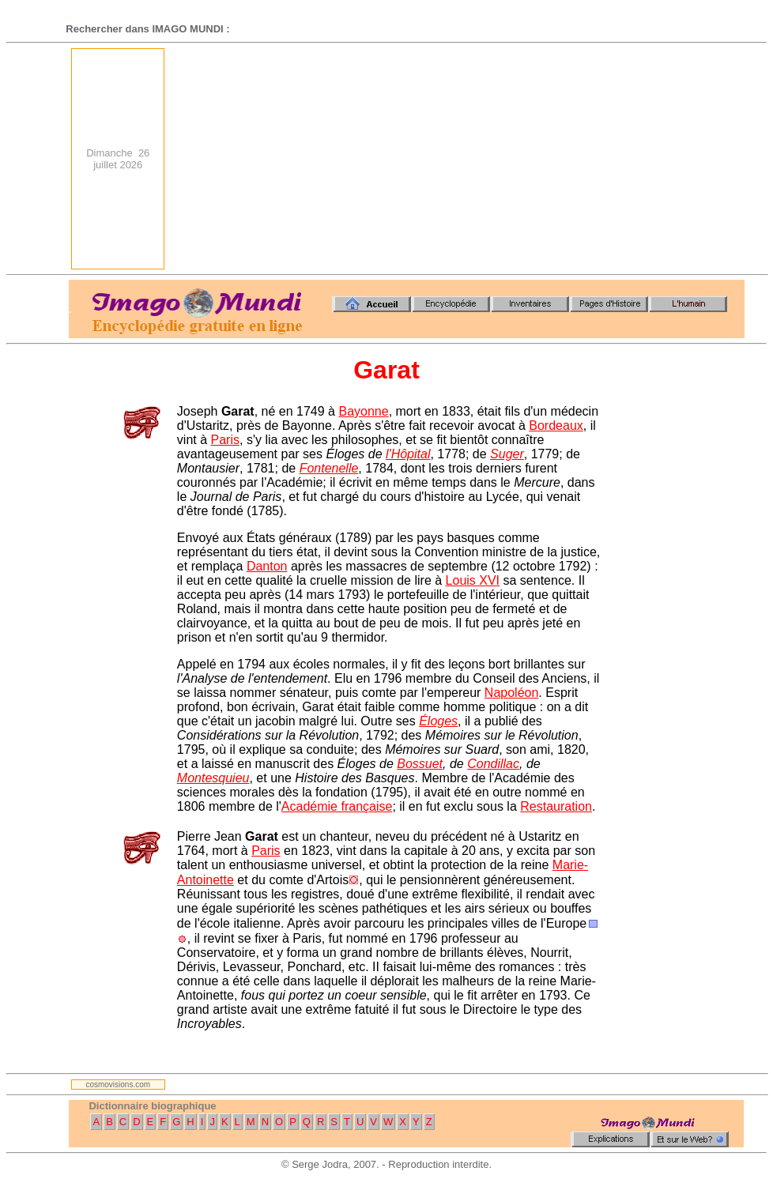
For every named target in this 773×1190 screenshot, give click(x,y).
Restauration (556, 806)
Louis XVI (473, 580)
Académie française (337, 806)
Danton (267, 566)
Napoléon (512, 692)
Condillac (493, 763)
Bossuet (420, 763)
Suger (507, 454)
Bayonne (363, 411)
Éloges (438, 721)
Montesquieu (213, 778)
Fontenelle (329, 468)
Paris (225, 439)
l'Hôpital (408, 454)
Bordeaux (556, 425)
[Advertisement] (464, 158)
